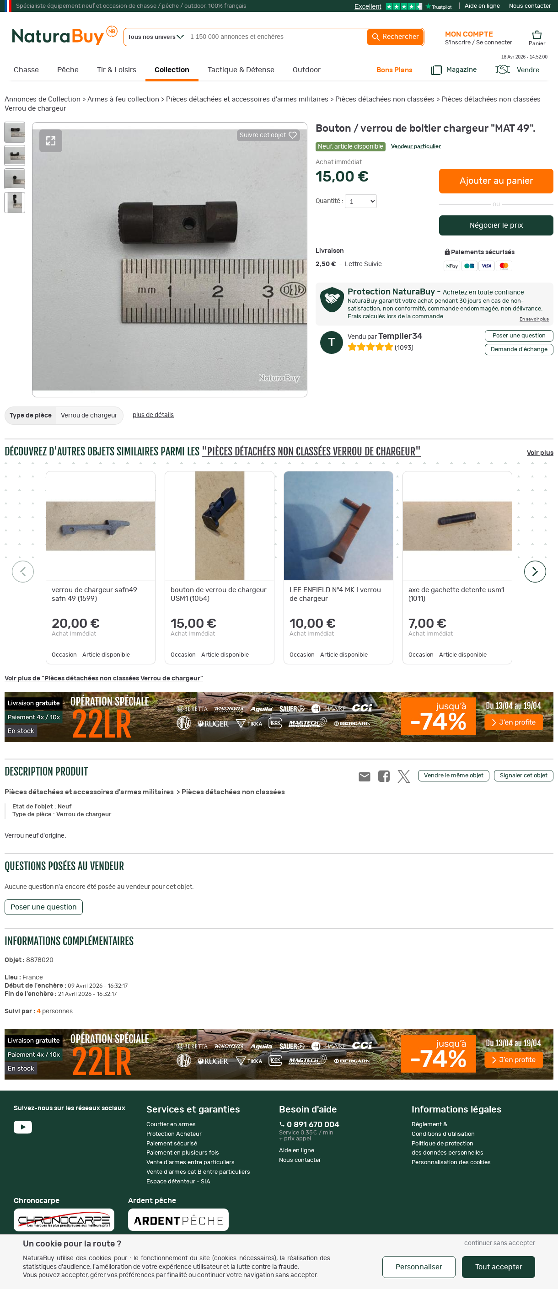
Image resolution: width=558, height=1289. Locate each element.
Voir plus (540, 453)
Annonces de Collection (42, 99)
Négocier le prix (496, 225)
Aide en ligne (482, 6)
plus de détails (153, 415)
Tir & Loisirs (116, 70)
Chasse (26, 70)
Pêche (68, 70)
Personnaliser (419, 1267)
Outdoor (307, 70)
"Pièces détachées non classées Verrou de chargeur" (311, 451)
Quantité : (330, 201)
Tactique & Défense (241, 70)
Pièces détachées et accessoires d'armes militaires (248, 99)
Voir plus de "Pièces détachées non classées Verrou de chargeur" (104, 678)
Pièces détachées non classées (385, 99)
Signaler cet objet (523, 776)
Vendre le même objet (453, 776)
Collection (172, 70)
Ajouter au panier (496, 181)
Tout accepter (498, 1267)
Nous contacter (530, 6)
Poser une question (519, 336)
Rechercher (395, 37)
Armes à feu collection (123, 99)
